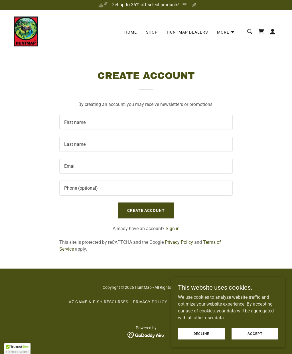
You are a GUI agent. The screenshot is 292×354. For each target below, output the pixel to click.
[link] (26, 31)
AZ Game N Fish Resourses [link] (98, 302)
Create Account (146, 210)
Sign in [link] (173, 228)
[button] (226, 32)
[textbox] (146, 122)
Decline (201, 333)
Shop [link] (152, 32)
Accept (255, 333)
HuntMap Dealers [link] (187, 32)
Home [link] (130, 32)
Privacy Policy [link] (179, 242)
